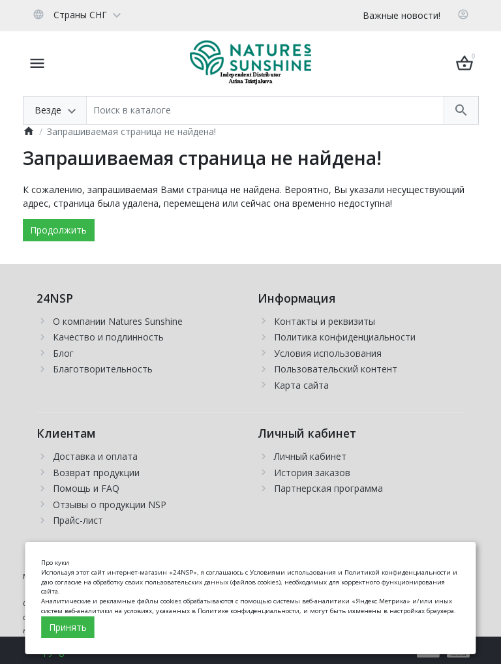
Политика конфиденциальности (345, 337)
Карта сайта (301, 385)
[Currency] (134, 14)
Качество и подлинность (108, 337)
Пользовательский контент (335, 369)
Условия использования (328, 353)
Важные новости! (401, 15)
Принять (68, 627)
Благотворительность (103, 369)
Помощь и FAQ (86, 488)
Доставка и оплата (95, 456)
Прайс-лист (78, 520)
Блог (63, 353)
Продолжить (58, 230)
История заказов (312, 472)
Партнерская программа (328, 488)
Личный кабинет (310, 456)
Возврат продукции (96, 472)
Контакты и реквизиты (324, 321)
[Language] (76, 14)
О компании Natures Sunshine (118, 321)
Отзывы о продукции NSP (109, 504)
